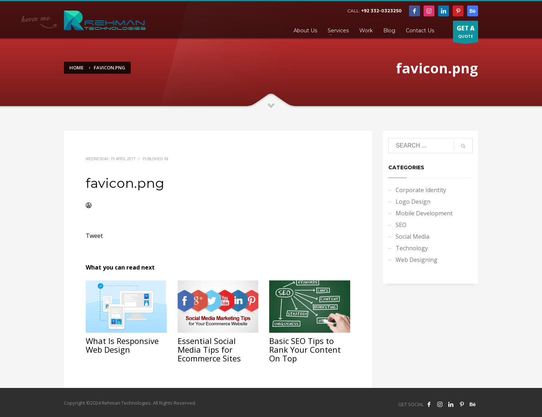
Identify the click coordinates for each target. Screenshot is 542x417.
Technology (412, 248)
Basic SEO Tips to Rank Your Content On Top (305, 349)
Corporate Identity (421, 190)
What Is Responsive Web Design (122, 345)
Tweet (94, 236)
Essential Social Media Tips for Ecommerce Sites (209, 349)
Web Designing (416, 260)
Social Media (412, 236)
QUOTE (465, 33)
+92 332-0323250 (381, 10)
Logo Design (413, 202)
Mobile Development (424, 213)
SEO (401, 225)
